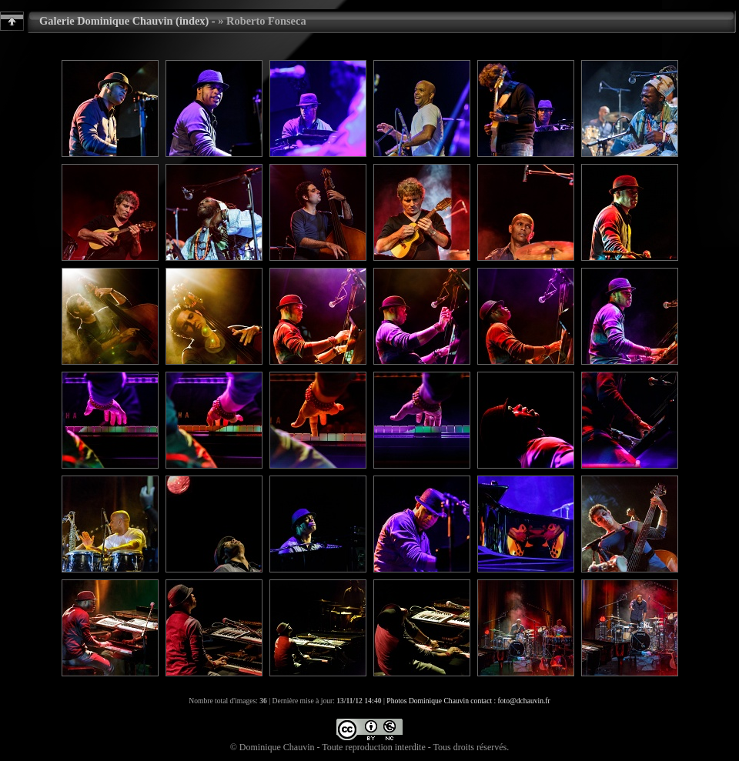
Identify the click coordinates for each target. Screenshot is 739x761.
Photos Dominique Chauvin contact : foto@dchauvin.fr (468, 700)
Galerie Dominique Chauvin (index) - (127, 21)
